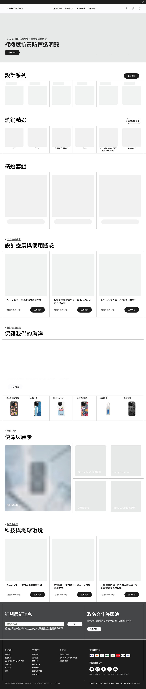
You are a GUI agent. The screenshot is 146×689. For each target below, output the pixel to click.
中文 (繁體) (99, 683)
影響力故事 (11, 524)
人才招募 (8, 668)
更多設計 (131, 76)
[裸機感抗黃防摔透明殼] (103, 51)
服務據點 (8, 658)
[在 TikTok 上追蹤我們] (109, 669)
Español (127, 683)
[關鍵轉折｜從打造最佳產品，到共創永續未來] (73, 560)
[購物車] (127, 8)
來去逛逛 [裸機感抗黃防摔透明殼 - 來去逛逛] (12, 52)
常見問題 (35, 658)
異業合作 (35, 674)
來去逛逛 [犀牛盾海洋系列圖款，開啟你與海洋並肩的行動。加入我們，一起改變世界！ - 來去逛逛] (15, 387)
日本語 (105, 683)
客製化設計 (81, 9)
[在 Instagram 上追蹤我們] (97, 669)
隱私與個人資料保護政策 (68, 658)
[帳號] (133, 8)
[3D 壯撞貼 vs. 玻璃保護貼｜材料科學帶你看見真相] (120, 275)
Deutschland (119, 683)
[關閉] (142, 2)
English (92, 683)
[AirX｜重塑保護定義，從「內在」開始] (26, 275)
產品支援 (35, 661)
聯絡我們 (35, 668)
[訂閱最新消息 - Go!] (74, 624)
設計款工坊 (69, 9)
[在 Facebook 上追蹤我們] (103, 669)
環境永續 (8, 664)
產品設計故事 (13, 239)
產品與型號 (58, 9)
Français (111, 683)
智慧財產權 (64, 661)
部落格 (7, 671)
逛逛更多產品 (133, 121)
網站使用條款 (50, 629)
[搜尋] (140, 8)
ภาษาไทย (133, 683)
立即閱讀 (37, 310)
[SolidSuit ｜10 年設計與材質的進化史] (73, 275)
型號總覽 (35, 654)
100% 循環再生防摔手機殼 (14, 661)
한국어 (139, 683)
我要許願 (94, 629)
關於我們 (92, 9)
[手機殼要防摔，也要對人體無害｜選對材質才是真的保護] (120, 560)
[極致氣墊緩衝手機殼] (134, 51)
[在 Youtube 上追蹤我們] (115, 669)
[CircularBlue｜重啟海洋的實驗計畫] (26, 560)
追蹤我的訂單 (37, 671)
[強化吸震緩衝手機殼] (118, 51)
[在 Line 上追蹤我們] (91, 669)
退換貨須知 (36, 664)
